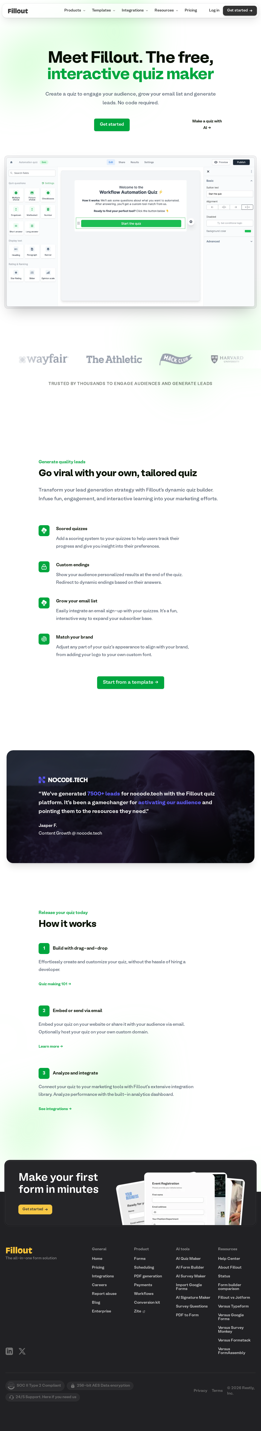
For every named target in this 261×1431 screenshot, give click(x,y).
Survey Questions (192, 1306)
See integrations (55, 1109)
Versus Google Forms (231, 1317)
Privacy (200, 1391)
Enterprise (101, 1311)
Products (75, 10)
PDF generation (148, 1276)
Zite (140, 1311)
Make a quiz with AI (207, 125)
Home (97, 1259)
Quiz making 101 (55, 984)
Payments (143, 1285)
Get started (240, 11)
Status (224, 1276)
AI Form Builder (190, 1267)
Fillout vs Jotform (234, 1298)
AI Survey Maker (191, 1276)
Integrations (135, 10)
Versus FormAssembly (231, 1351)
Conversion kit (147, 1302)
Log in (214, 10)
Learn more (51, 1046)
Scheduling (144, 1267)
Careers (99, 1285)
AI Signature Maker (193, 1298)
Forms (140, 1259)
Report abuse (104, 1294)
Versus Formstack (234, 1340)
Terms (217, 1391)
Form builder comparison (229, 1287)
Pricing (191, 10)
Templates (104, 10)
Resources (167, 10)
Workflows (143, 1294)
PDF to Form (187, 1315)
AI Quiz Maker (188, 1259)
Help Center (229, 1259)
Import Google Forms (189, 1287)
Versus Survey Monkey (231, 1330)
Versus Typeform (233, 1306)
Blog (96, 1302)
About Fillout (230, 1267)
